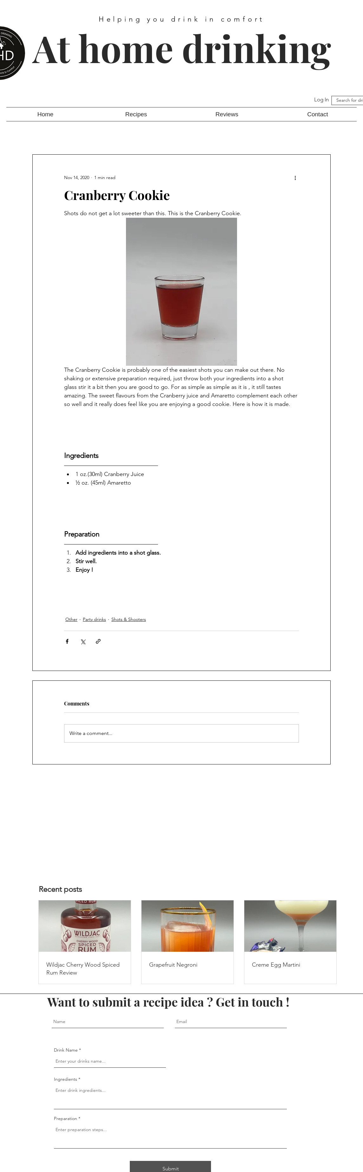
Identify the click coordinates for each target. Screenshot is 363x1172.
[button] (136, 114)
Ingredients (65, 1079)
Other (71, 619)
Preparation (66, 1118)
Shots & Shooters (128, 619)
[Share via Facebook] (67, 641)
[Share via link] (98, 641)
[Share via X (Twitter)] (83, 641)
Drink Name (66, 1050)
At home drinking (182, 47)
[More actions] (295, 177)
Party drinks (94, 619)
